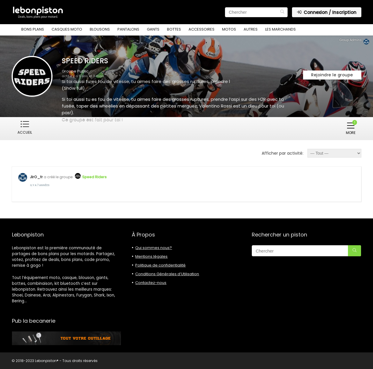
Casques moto (67, 29)
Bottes (174, 29)
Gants (153, 29)
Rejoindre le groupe (332, 75)
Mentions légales (151, 256)
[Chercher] (282, 12)
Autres (251, 29)
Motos (229, 29)
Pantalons (128, 29)
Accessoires (201, 29)
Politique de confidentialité (160, 265)
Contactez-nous (150, 282)
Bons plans (32, 29)
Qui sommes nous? (153, 247)
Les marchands (280, 29)
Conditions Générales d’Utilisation (167, 273)
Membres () (54, 127)
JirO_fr (36, 176)
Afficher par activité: (282, 153)
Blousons (100, 29)
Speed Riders (94, 176)
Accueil (24, 132)
